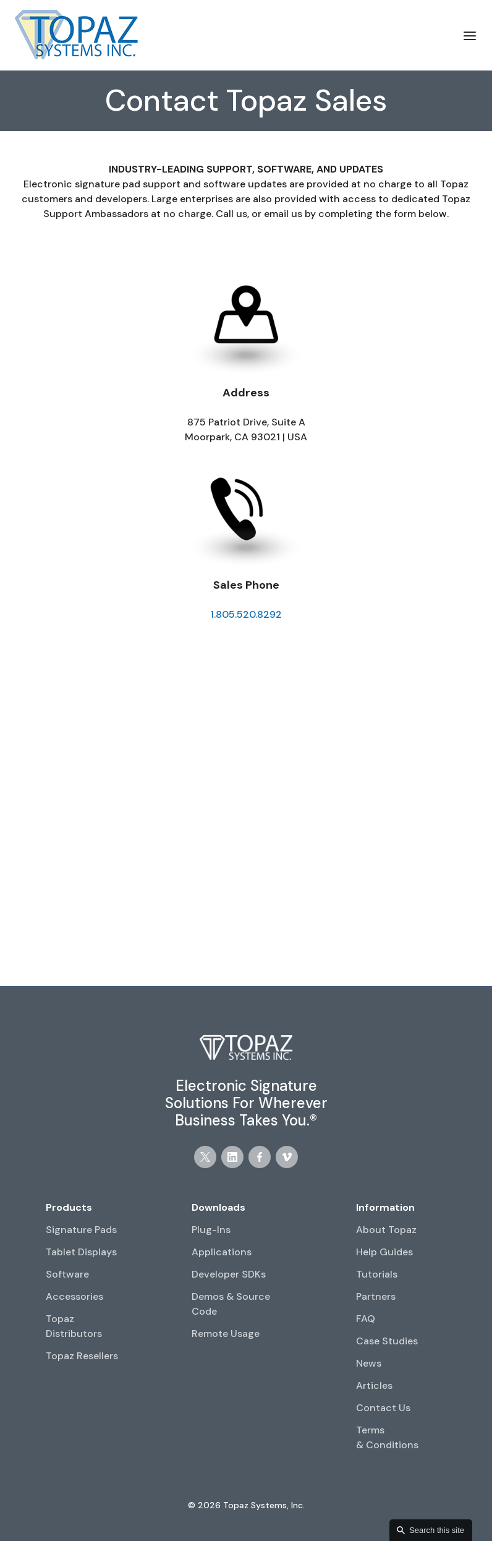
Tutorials (376, 1274)
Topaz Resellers (82, 1355)
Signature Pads (81, 1229)
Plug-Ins (211, 1229)
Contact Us (383, 1407)
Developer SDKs (229, 1274)
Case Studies (387, 1340)
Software (67, 1274)
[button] (469, 35)
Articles (374, 1385)
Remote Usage (226, 1333)
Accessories (74, 1296)
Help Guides (384, 1251)
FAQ (365, 1318)
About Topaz (386, 1229)
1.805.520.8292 (246, 614)
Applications (222, 1251)
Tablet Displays (81, 1251)
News (368, 1363)
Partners (376, 1296)
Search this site (436, 1530)
